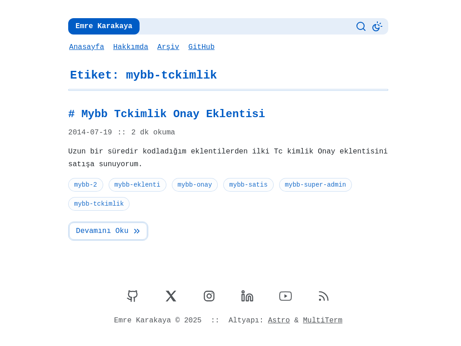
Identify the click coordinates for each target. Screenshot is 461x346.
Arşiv (167, 47)
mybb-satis (247, 184)
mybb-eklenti (137, 184)
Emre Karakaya (102, 26)
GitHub (200, 47)
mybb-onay (193, 184)
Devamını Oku (108, 231)
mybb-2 (85, 184)
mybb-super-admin (313, 184)
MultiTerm (321, 321)
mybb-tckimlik (98, 203)
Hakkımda (130, 47)
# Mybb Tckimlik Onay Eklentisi (164, 114)
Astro (278, 321)
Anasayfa (86, 47)
